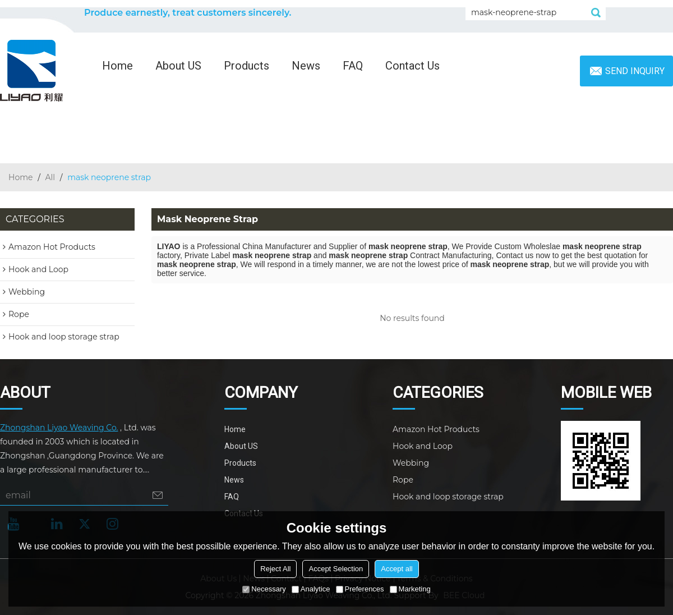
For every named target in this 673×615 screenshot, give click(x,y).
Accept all (396, 568)
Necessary (263, 589)
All (50, 177)
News (306, 65)
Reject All (275, 568)
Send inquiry (635, 71)
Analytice (311, 589)
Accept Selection (335, 568)
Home (117, 65)
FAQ (353, 65)
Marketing (410, 589)
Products (246, 65)
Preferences (360, 589)
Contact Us (412, 65)
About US (178, 65)
